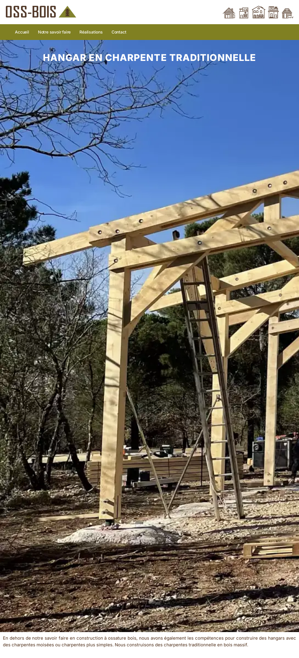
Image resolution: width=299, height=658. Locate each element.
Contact (119, 31)
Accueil (22, 31)
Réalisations (91, 31)
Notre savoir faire (54, 31)
